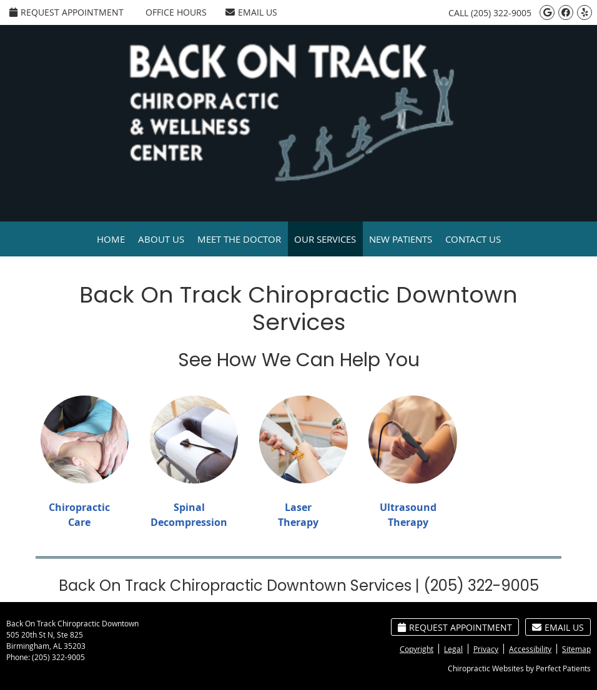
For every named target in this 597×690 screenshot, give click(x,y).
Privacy (485, 649)
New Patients (400, 239)
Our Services (325, 239)
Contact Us (473, 239)
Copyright (416, 649)
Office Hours (176, 12)
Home (111, 239)
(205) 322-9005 (501, 13)
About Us (161, 239)
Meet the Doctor (239, 239)
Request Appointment (66, 12)
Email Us (251, 12)
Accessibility (530, 649)
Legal (453, 649)
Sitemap (576, 649)
